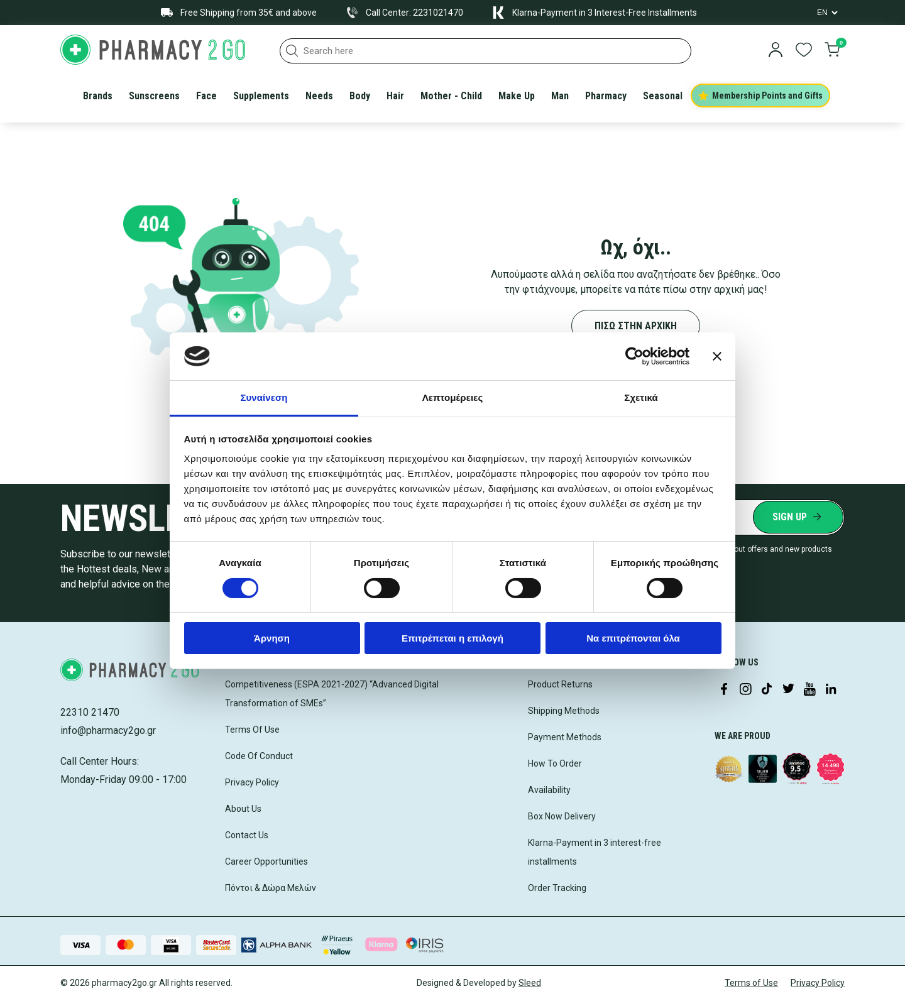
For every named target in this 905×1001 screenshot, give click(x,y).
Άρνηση (272, 638)
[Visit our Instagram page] (745, 690)
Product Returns (560, 684)
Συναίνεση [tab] (263, 397)
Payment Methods (564, 737)
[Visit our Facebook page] (724, 690)
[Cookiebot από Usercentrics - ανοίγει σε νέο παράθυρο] (634, 356)
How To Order (555, 763)
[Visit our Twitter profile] (788, 690)
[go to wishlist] (803, 51)
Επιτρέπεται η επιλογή (452, 638)
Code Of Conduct (259, 756)
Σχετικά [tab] (640, 397)
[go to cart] (832, 51)
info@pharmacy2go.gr (108, 730)
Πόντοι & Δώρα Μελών (270, 888)
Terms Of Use (252, 730)
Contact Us (246, 835)
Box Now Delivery (562, 816)
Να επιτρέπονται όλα (633, 638)
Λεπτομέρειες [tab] (452, 397)
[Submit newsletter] (798, 517)
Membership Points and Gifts (760, 95)
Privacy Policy (252, 782)
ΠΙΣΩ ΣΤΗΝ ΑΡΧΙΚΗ (636, 326)
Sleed (529, 983)
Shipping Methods (564, 711)
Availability (549, 790)
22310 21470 (89, 712)
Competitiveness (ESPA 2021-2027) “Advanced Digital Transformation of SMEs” (332, 693)
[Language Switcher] (826, 12)
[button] (292, 51)
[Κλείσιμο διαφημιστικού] (717, 356)
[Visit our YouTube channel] (809, 690)
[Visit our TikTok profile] (766, 690)
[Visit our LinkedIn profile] (830, 690)
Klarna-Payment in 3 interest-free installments (594, 852)
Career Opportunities (266, 861)
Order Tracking (557, 888)
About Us (243, 809)
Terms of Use (751, 983)
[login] (775, 51)
